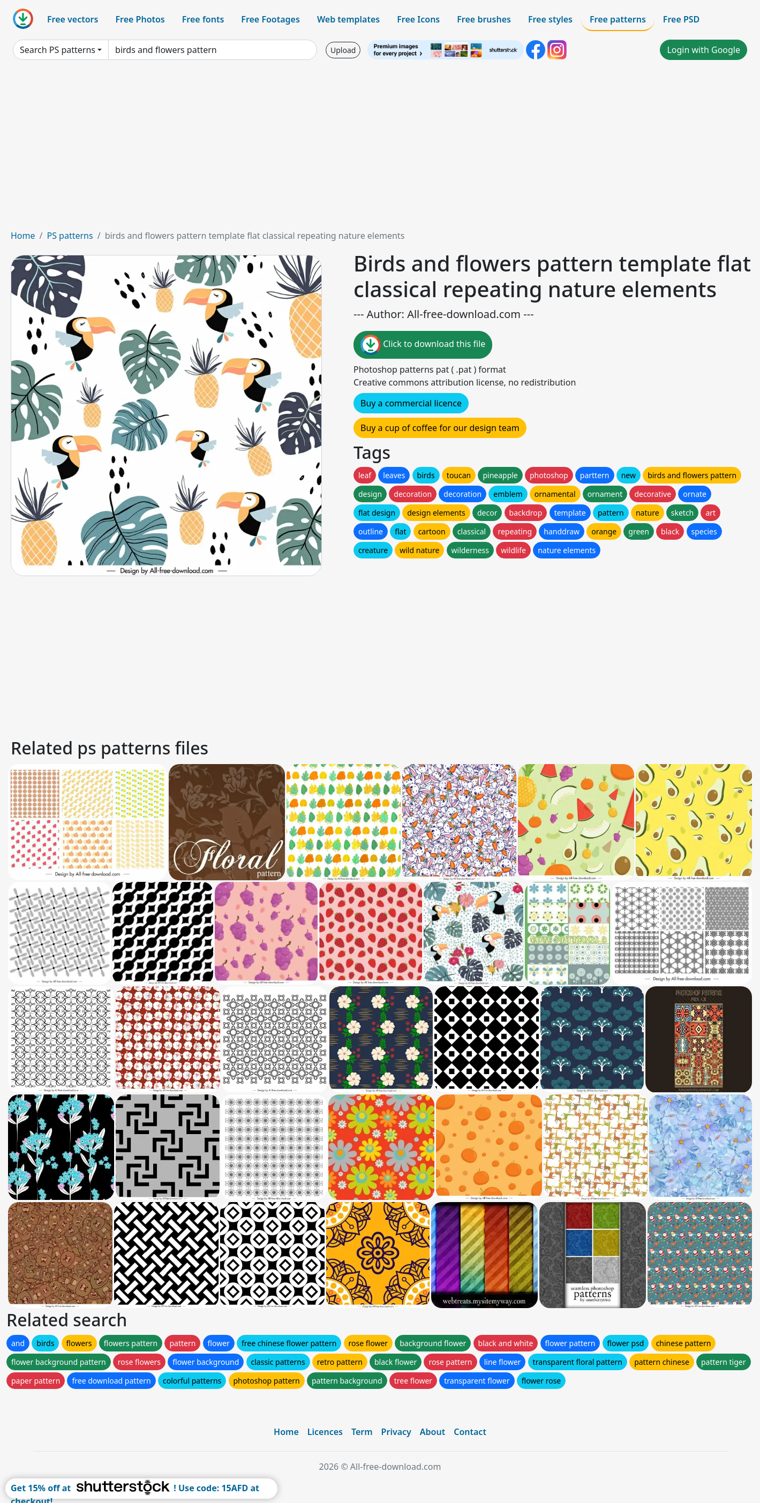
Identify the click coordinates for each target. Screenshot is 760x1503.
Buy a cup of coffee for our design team (440, 428)
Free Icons (418, 19)
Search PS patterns (57, 50)
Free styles (550, 19)
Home (23, 235)
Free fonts (203, 19)
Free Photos (139, 19)
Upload (343, 50)
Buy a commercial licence (411, 403)
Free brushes (484, 19)
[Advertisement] (380, 149)
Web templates (348, 19)
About (432, 1432)
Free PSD (681, 19)
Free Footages (270, 19)
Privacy (396, 1432)
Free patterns (618, 19)
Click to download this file (422, 345)
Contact (470, 1432)
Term (362, 1432)
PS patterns (70, 235)
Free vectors (72, 19)
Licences (325, 1432)
